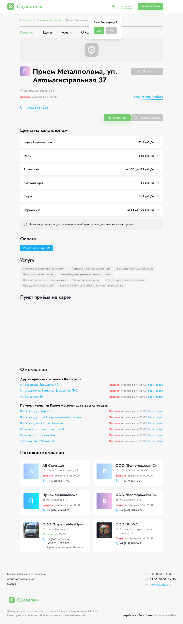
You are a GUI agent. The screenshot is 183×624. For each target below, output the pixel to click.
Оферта (11, 584)
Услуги (66, 32)
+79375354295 (37, 108)
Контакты (27, 32)
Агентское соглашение (21, 579)
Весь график (155, 385)
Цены (47, 32)
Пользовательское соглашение (26, 574)
